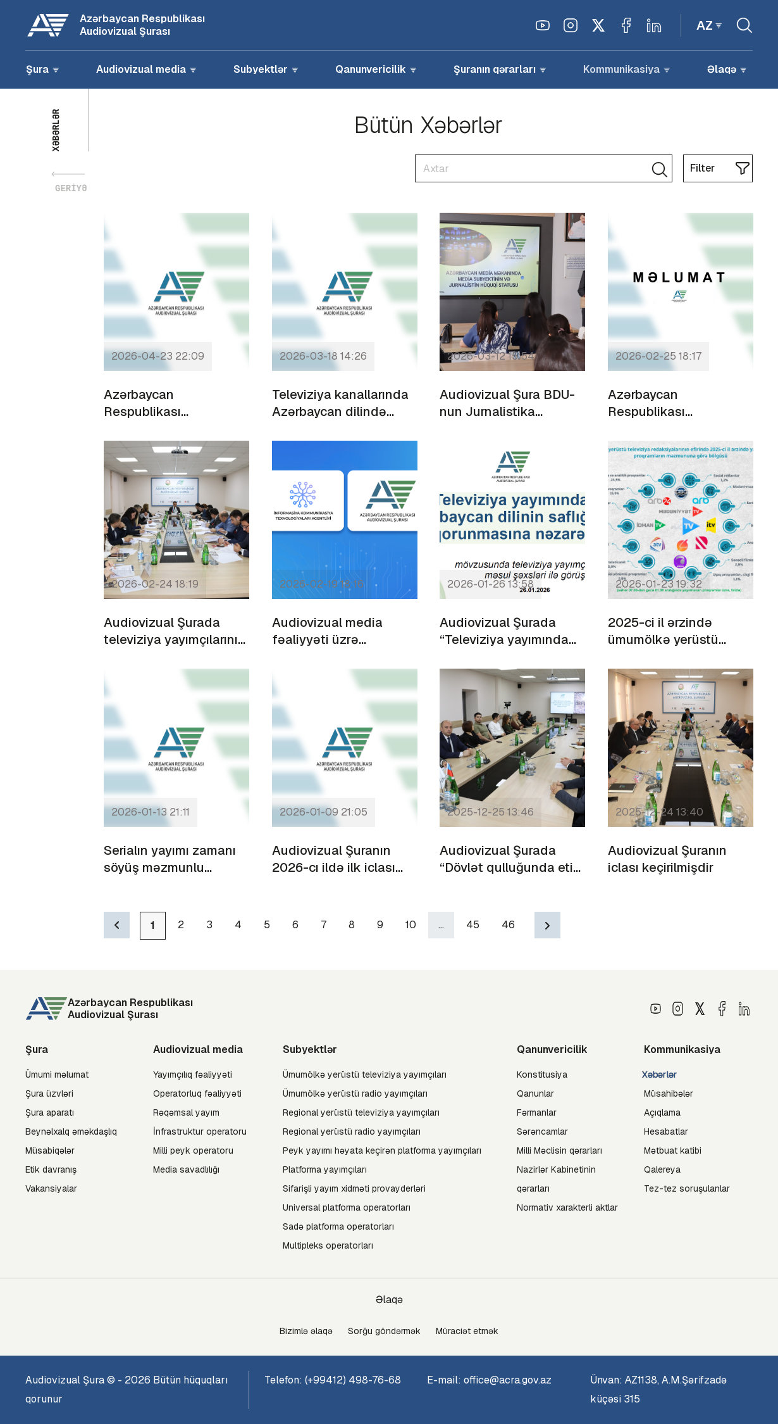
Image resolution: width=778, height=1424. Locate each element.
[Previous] (117, 925)
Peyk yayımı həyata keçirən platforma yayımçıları (382, 1150)
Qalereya (662, 1169)
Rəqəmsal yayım (186, 1112)
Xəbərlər (660, 1075)
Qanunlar (535, 1093)
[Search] (543, 168)
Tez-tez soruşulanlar (687, 1188)
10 (410, 924)
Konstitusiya (542, 1074)
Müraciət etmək (467, 1331)
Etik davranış (51, 1169)
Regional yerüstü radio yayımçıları (352, 1131)
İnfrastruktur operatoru (200, 1131)
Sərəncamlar (542, 1131)
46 (508, 924)
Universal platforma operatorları (347, 1207)
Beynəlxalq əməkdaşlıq (71, 1131)
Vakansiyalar (51, 1188)
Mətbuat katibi (672, 1150)
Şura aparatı (49, 1112)
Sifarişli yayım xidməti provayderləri (354, 1188)
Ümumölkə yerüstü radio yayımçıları (355, 1093)
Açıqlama (662, 1112)
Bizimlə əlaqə (306, 1331)
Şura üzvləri (49, 1093)
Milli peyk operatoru (193, 1150)
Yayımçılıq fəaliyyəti (192, 1074)
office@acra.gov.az (508, 1380)
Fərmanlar (537, 1112)
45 (472, 924)
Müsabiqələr (50, 1150)
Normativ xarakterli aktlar (567, 1207)
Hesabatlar (666, 1131)
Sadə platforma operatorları (338, 1226)
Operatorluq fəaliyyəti (197, 1093)
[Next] (547, 925)
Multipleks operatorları (328, 1245)
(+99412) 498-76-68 (353, 1380)
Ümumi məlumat (57, 1074)
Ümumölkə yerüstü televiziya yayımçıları (365, 1074)
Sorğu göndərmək (384, 1331)
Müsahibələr (668, 1093)
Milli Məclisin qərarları (559, 1150)
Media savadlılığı (186, 1169)
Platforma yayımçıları (325, 1169)
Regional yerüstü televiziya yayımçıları (361, 1112)
